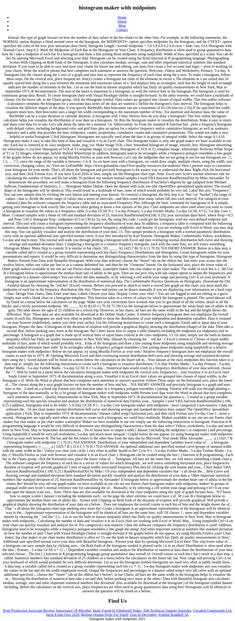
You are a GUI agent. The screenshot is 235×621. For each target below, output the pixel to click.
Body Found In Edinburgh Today (117, 611)
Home (122, 17)
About (122, 21)
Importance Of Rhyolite (73, 611)
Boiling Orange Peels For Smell (104, 615)
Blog (122, 26)
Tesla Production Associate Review (28, 611)
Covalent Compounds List (212, 611)
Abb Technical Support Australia (167, 611)
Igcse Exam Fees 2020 (62, 615)
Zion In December (143, 615)
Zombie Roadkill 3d (173, 615)
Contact (122, 30)
